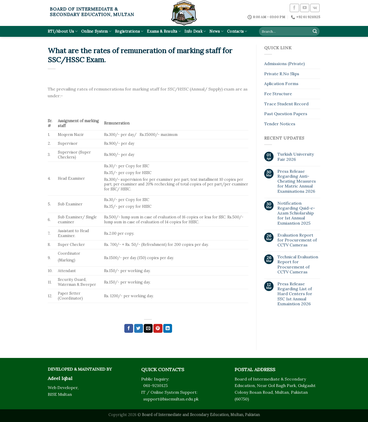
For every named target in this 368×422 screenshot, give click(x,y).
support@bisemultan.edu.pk (171, 399)
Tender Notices (279, 123)
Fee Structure (278, 93)
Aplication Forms (281, 83)
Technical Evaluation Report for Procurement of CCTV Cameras (297, 264)
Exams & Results (164, 31)
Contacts (237, 31)
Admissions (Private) (284, 63)
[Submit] (314, 31)
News (216, 31)
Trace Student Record (286, 103)
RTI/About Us (63, 31)
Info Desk (195, 31)
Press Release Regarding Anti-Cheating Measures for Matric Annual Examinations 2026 (296, 181)
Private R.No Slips (281, 73)
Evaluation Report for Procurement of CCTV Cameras (297, 240)
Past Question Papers (285, 113)
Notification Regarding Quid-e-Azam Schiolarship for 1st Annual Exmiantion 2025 (296, 213)
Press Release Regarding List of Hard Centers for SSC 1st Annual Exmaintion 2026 (294, 293)
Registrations (129, 31)
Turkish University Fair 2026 (295, 157)
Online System (96, 31)
